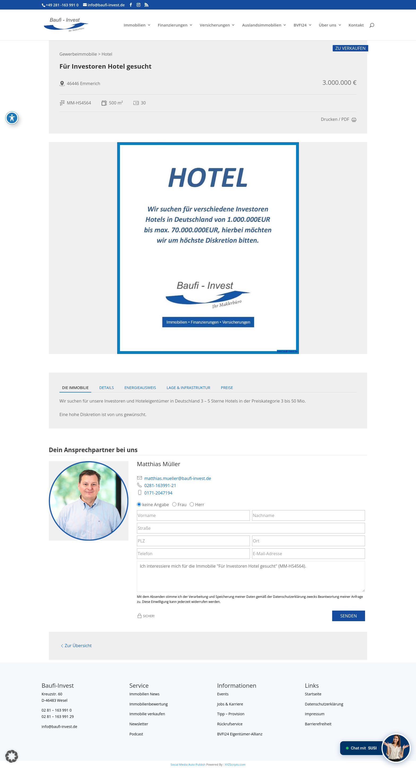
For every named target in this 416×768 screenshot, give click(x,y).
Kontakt (356, 25)
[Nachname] (308, 515)
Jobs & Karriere (230, 704)
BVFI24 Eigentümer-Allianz (239, 733)
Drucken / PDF (339, 119)
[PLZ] (193, 541)
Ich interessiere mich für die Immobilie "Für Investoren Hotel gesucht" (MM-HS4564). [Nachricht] (251, 576)
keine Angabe (153, 504)
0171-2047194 (158, 493)
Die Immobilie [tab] (75, 387)
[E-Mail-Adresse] (308, 553)
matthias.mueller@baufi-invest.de (177, 478)
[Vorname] (193, 515)
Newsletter (138, 723)
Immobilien (134, 25)
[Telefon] (193, 553)
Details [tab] (106, 387)
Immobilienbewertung (148, 704)
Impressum (314, 713)
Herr (197, 504)
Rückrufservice (229, 723)
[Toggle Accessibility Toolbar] (12, 115)
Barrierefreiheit (318, 723)
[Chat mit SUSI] (396, 748)
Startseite (313, 693)
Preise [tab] (227, 387)
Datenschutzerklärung (324, 704)
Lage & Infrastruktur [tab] (188, 387)
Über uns (327, 25)
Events (222, 693)
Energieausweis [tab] (140, 387)
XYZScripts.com (235, 764)
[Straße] (251, 528)
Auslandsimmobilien (261, 25)
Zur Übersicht (75, 645)
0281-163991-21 (160, 485)
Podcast (136, 733)
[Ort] (308, 541)
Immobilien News (144, 693)
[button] (11, 756)
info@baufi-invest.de (59, 726)
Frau (180, 504)
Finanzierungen (173, 25)
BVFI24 (300, 25)
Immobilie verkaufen (147, 713)
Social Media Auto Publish (188, 764)
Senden (348, 616)
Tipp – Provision (230, 713)
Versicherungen (215, 25)
